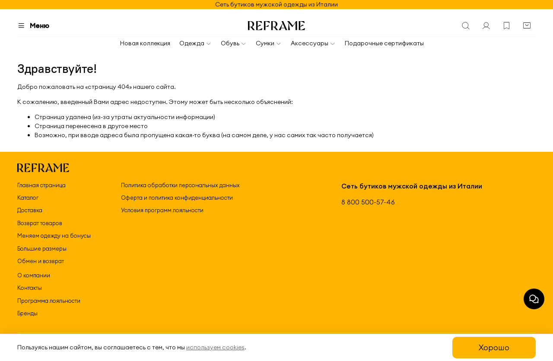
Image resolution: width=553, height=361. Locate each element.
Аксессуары (313, 43)
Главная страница (41, 185)
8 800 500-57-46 (368, 202)
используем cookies (215, 347)
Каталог (27, 197)
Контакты (29, 287)
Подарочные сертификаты (384, 43)
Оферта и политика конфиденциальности (177, 197)
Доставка (29, 210)
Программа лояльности (48, 300)
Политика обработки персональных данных (180, 185)
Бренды (27, 313)
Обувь (234, 43)
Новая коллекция (145, 43)
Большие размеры (42, 248)
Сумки (269, 43)
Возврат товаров (39, 223)
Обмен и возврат (40, 260)
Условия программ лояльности (162, 210)
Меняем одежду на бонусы (54, 235)
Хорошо (494, 347)
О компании (33, 275)
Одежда (195, 43)
